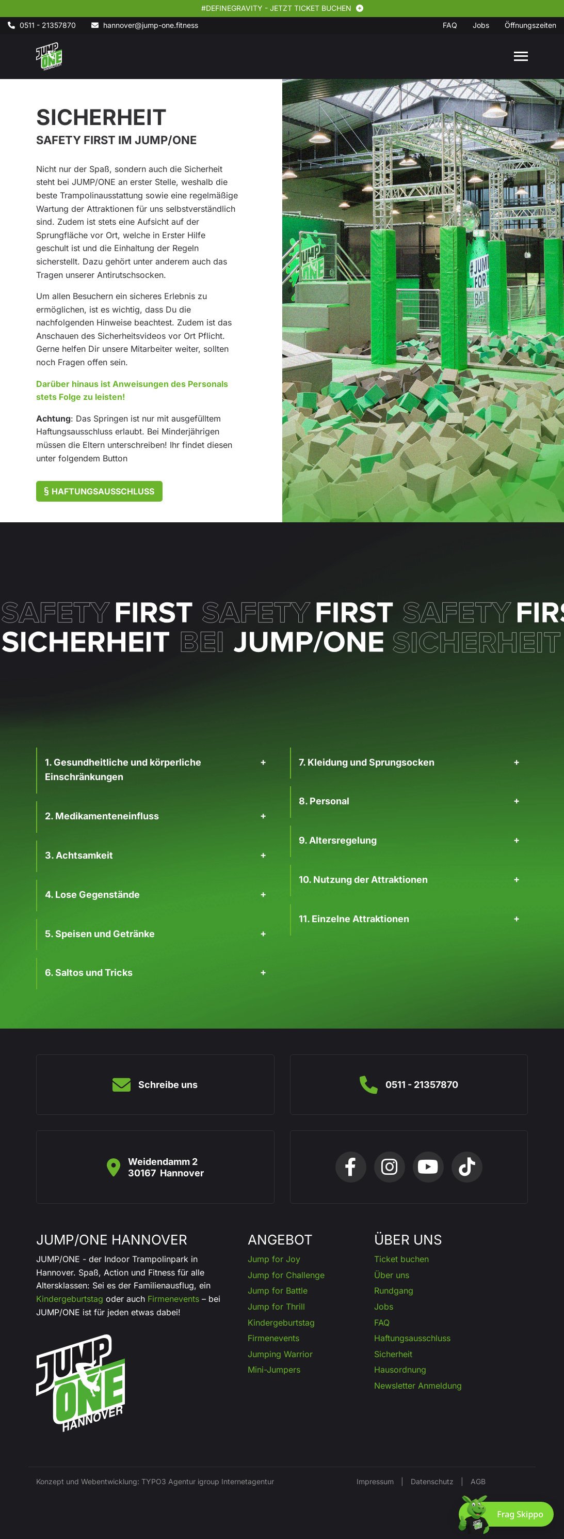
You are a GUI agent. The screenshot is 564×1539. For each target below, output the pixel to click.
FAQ (382, 1322)
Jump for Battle (278, 1290)
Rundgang (393, 1290)
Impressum (375, 1481)
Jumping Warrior (280, 1354)
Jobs (383, 1306)
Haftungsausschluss (99, 491)
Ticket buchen (401, 1259)
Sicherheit (393, 1354)
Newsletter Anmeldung (418, 1385)
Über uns (391, 1275)
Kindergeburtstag (69, 1299)
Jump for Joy (274, 1259)
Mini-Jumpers (274, 1369)
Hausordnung (400, 1369)
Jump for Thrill (276, 1306)
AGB (478, 1481)
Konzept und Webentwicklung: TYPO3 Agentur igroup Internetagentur (155, 1481)
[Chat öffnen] (506, 1514)
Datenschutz (432, 1481)
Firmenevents (173, 1299)
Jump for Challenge (286, 1275)
